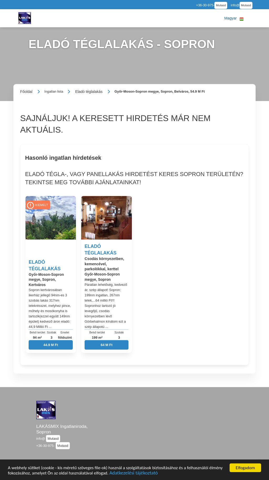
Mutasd (221, 5)
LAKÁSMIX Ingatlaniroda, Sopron (62, 429)
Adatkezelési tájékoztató (133, 473)
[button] (234, 18)
